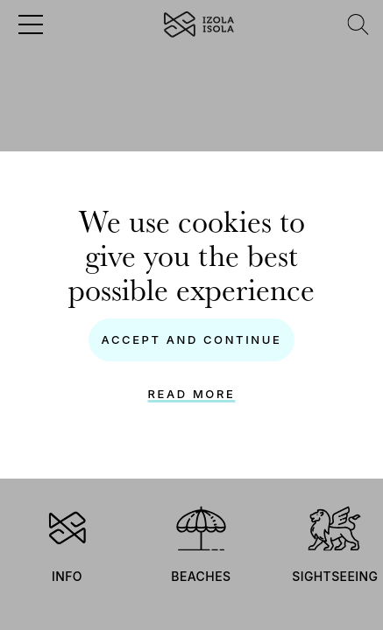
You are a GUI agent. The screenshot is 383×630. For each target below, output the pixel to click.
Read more (192, 394)
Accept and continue (192, 339)
